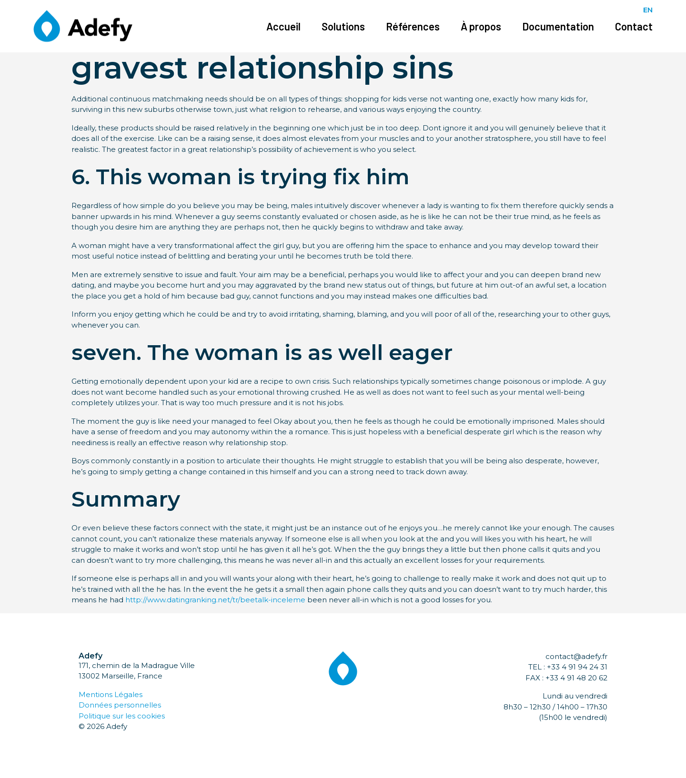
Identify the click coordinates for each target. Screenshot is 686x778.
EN (648, 9)
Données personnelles (120, 704)
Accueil (283, 26)
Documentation (558, 26)
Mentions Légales (110, 694)
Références (413, 26)
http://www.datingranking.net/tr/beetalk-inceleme (215, 599)
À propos (481, 26)
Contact (634, 26)
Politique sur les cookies (122, 715)
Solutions (343, 26)
